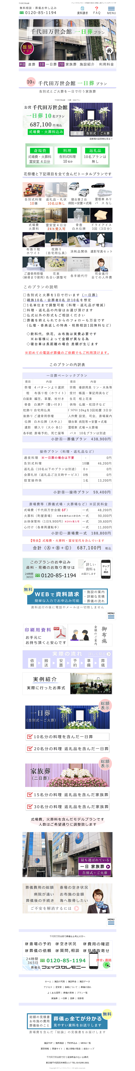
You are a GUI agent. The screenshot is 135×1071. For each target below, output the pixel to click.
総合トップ (89, 1048)
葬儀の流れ (86, 987)
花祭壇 (80, 998)
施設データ (85, 981)
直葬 (72, 998)
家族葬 (54, 998)
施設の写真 (59, 981)
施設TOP (48, 1043)
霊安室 (59, 987)
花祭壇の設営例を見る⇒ (101, 139)
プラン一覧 (82, 993)
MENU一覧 (86, 1043)
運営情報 (45, 1048)
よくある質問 (53, 993)
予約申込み (72, 1043)
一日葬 (64, 998)
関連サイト (57, 1048)
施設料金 (72, 981)
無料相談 (60, 1043)
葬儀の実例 (68, 993)
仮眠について (71, 987)
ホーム (48, 981)
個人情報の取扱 (73, 1048)
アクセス (48, 987)
